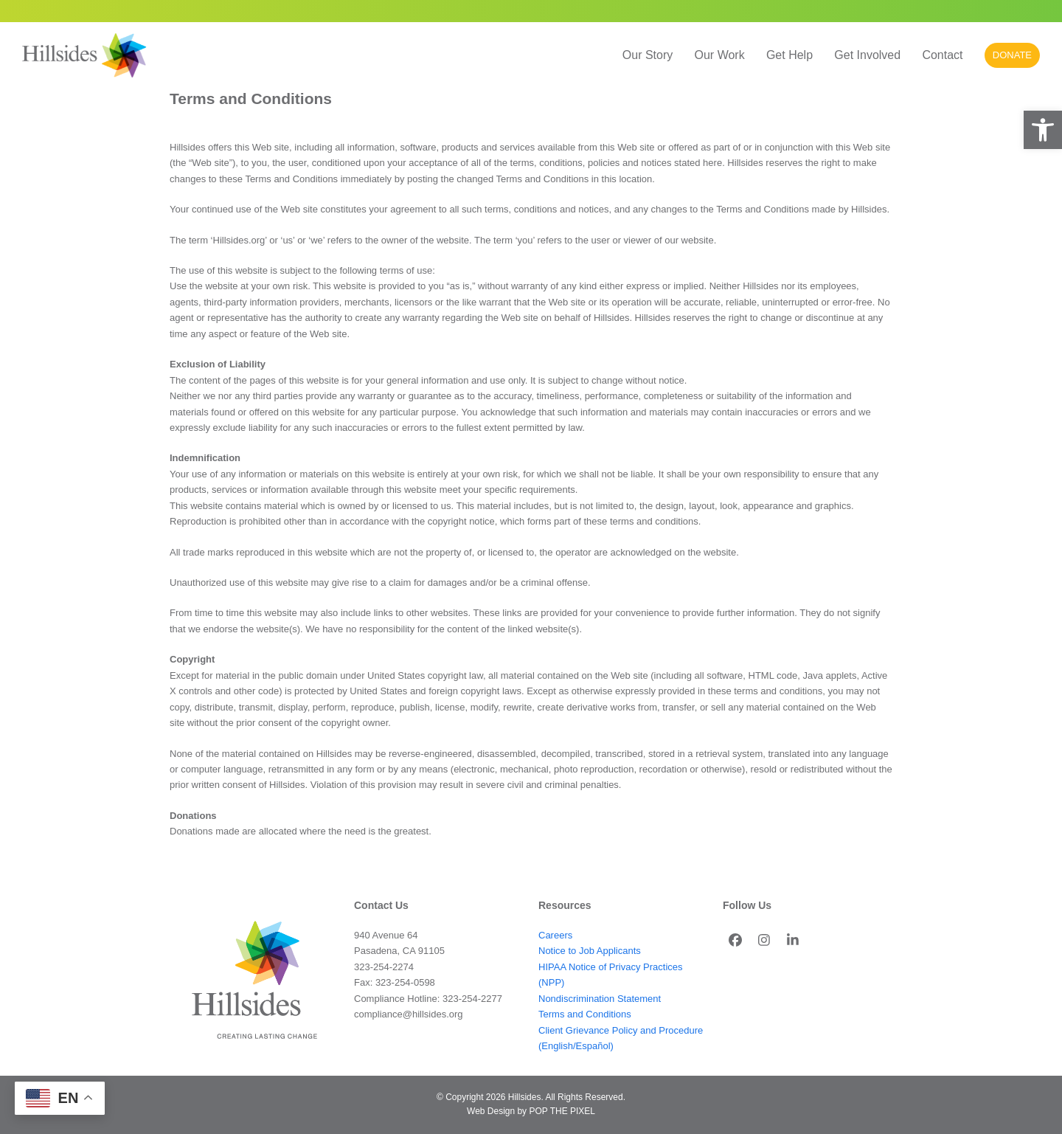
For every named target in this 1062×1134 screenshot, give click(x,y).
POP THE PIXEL (561, 1111)
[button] (1043, 130)
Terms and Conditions (584, 1014)
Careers (555, 935)
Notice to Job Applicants (589, 950)
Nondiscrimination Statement (599, 998)
